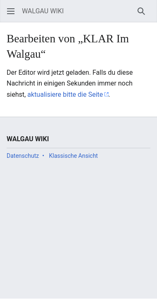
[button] (11, 11)
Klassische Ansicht (73, 155)
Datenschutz (23, 155)
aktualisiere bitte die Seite (65, 94)
